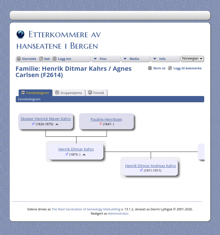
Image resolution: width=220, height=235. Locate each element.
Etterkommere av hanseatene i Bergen (58, 39)
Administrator (118, 213)
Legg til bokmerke (187, 68)
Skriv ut (159, 68)
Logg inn (64, 58)
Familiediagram (35, 92)
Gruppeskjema (68, 92)
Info (162, 58)
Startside (29, 58)
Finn (103, 58)
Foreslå (96, 92)
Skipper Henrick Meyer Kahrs (46, 118)
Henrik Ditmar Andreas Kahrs (150, 165)
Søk (47, 58)
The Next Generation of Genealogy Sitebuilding (86, 209)
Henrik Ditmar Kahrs (76, 149)
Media (134, 58)
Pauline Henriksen (106, 119)
